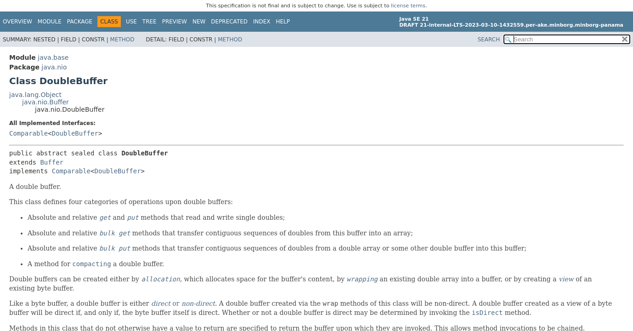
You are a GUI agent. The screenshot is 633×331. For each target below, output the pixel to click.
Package (79, 21)
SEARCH (489, 39)
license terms (408, 6)
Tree (149, 21)
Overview (17, 21)
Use (131, 21)
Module (50, 21)
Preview (174, 21)
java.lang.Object (35, 94)
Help (283, 21)
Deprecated (229, 21)
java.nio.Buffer (45, 102)
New (198, 21)
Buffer (51, 162)
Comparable (28, 133)
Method (122, 39)
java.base (53, 57)
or (183, 303)
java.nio (54, 67)
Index (262, 21)
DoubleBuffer (75, 133)
